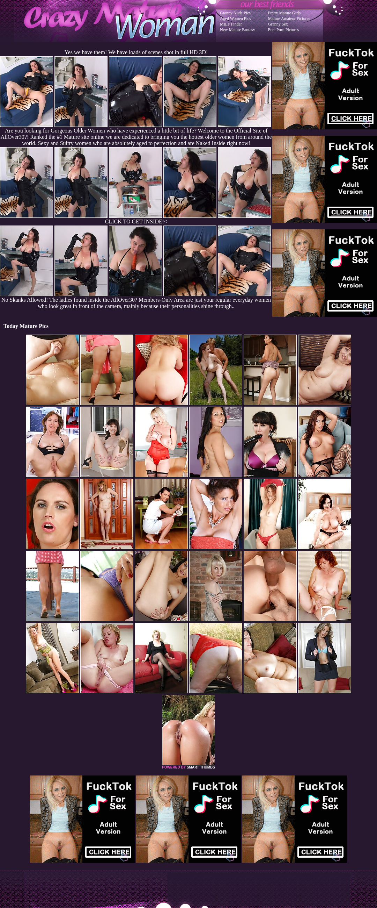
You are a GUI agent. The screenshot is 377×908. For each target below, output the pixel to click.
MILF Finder (231, 24)
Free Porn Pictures (283, 29)
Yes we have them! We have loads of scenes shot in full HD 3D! (136, 52)
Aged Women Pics (235, 18)
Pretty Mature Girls (284, 12)
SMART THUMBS (201, 767)
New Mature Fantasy (237, 29)
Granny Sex (278, 24)
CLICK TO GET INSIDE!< (136, 221)
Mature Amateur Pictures (289, 18)
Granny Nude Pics (235, 12)
